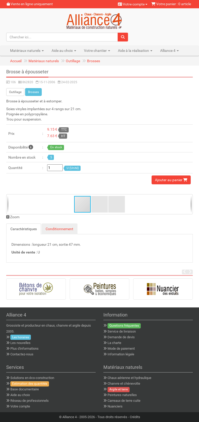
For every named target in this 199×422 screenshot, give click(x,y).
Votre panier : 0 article (171, 4)
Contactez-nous (21, 354)
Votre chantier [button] (97, 50)
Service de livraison (122, 331)
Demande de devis (121, 337)
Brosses (93, 61)
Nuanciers (115, 406)
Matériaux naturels (44, 61)
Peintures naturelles (122, 395)
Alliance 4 (69, 417)
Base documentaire (24, 389)
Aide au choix (20, 395)
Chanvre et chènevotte (124, 383)
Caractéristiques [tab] (23, 229)
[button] (99, 204)
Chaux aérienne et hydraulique (129, 378)
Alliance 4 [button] (169, 50)
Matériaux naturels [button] (27, 50)
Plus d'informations (24, 348)
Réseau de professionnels (29, 401)
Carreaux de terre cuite (124, 401)
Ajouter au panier (171, 180)
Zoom (12, 217)
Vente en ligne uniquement (30, 4)
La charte (114, 343)
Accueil (16, 61)
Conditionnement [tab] (59, 229)
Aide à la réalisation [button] (135, 50)
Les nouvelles (20, 343)
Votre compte (132, 4)
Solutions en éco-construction (32, 378)
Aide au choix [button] (64, 50)
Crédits (135, 417)
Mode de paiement (121, 348)
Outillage (73, 61)
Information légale (121, 354)
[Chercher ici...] (62, 37)
